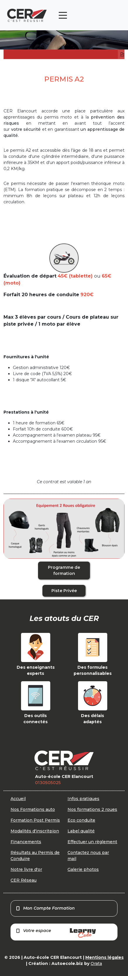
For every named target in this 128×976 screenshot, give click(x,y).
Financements (26, 841)
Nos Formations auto (33, 809)
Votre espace (55, 933)
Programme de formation (64, 570)
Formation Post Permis (35, 820)
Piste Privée (64, 590)
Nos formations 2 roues (92, 809)
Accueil (18, 798)
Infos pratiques (83, 798)
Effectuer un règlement (92, 841)
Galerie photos (83, 869)
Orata (96, 963)
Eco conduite (81, 820)
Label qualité (81, 831)
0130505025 (48, 782)
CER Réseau (24, 880)
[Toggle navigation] (63, 15)
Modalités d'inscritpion (35, 831)
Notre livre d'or (26, 869)
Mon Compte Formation (45, 908)
